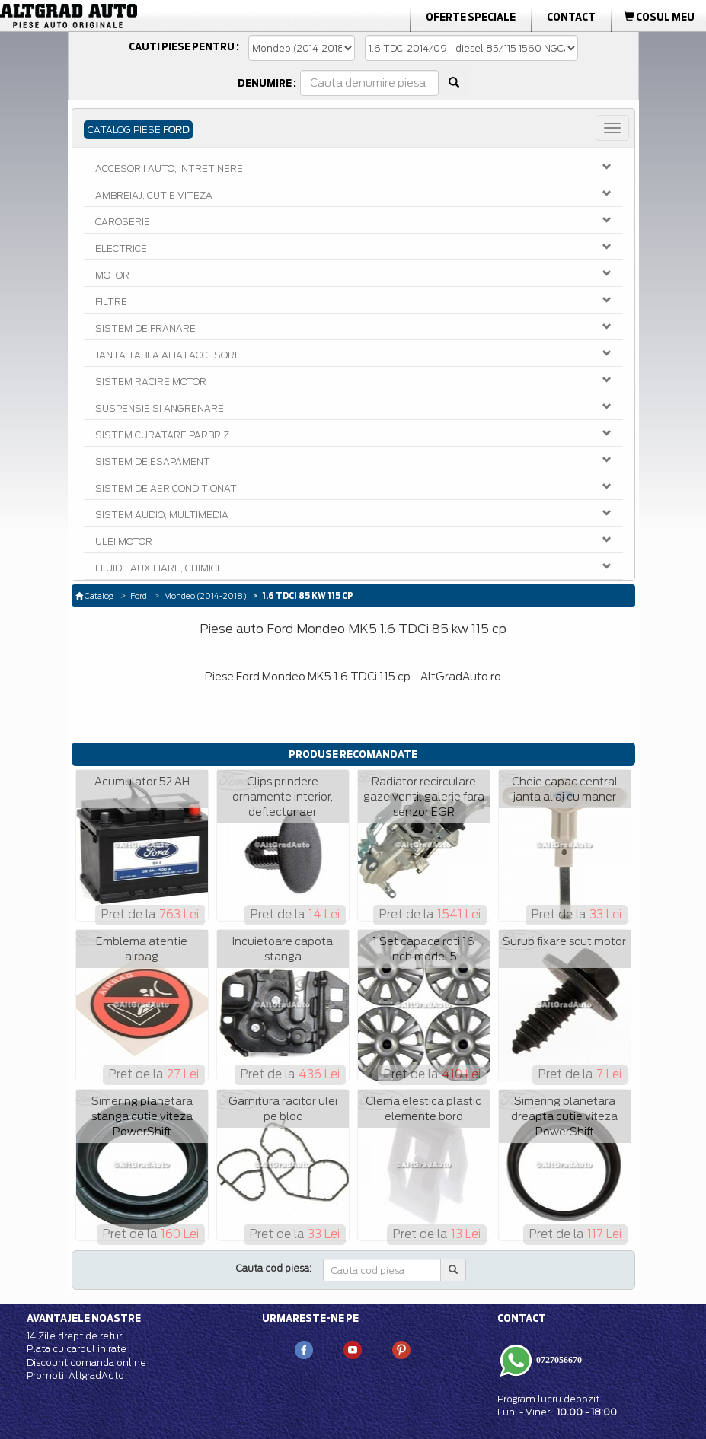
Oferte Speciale (471, 17)
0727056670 (558, 1360)
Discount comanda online (86, 1362)
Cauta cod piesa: (273, 1268)
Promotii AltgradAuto (75, 1375)
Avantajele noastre (84, 1318)
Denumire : (267, 83)
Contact (571, 17)
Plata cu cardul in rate (76, 1349)
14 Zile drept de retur (74, 1336)
